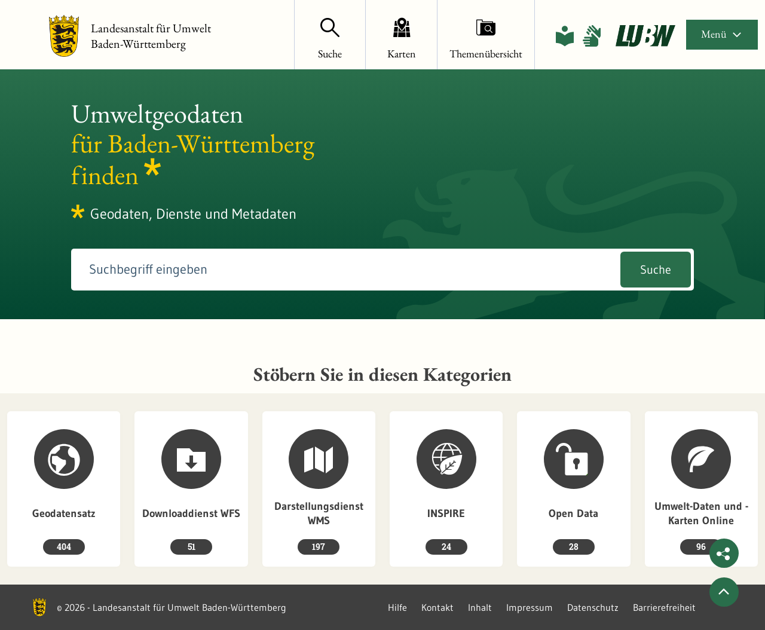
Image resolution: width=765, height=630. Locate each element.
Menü (722, 34)
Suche (655, 269)
